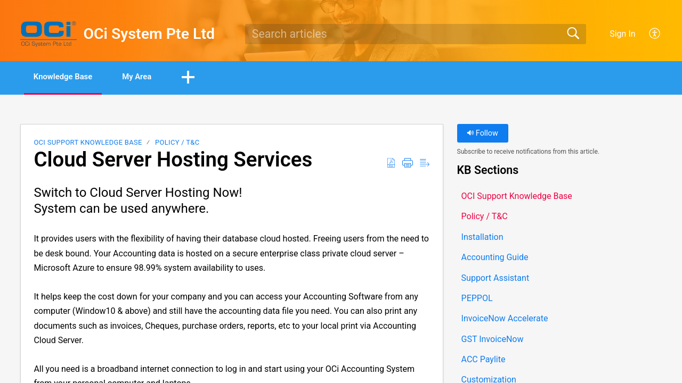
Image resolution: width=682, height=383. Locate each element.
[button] (655, 34)
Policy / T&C (177, 143)
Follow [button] (482, 134)
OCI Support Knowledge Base (88, 143)
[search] (415, 34)
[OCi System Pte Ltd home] (48, 34)
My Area (155, 77)
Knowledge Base (70, 77)
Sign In (622, 34)
